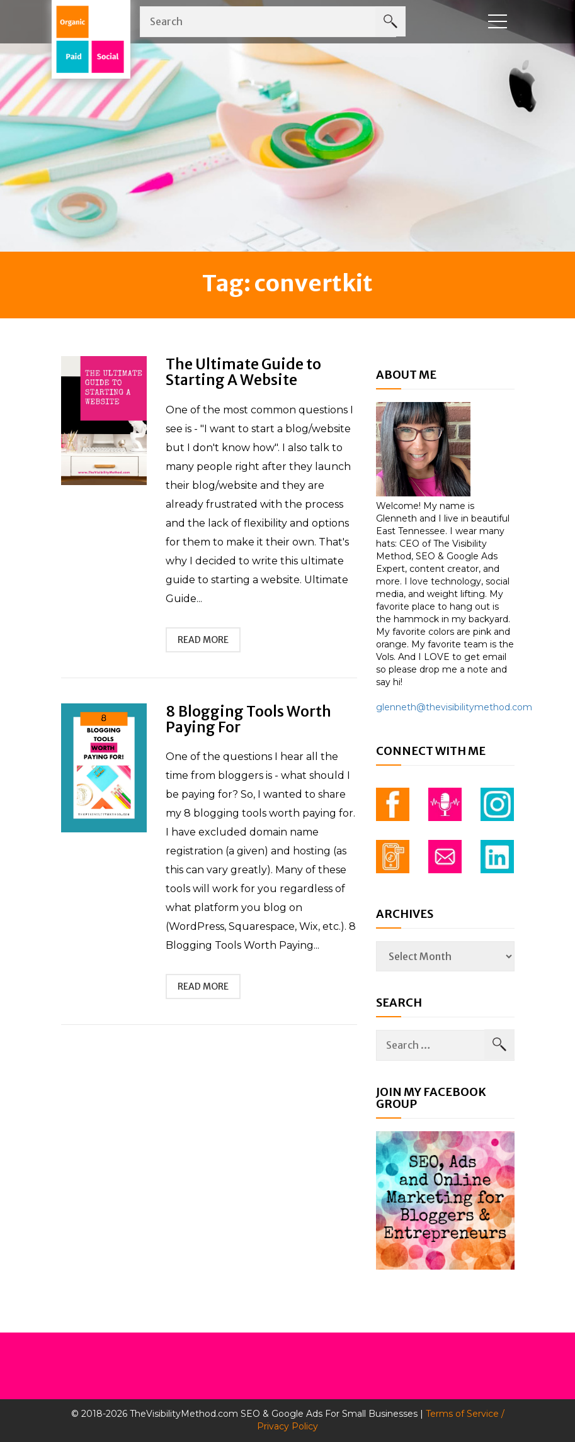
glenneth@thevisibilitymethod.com (454, 707)
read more (203, 640)
